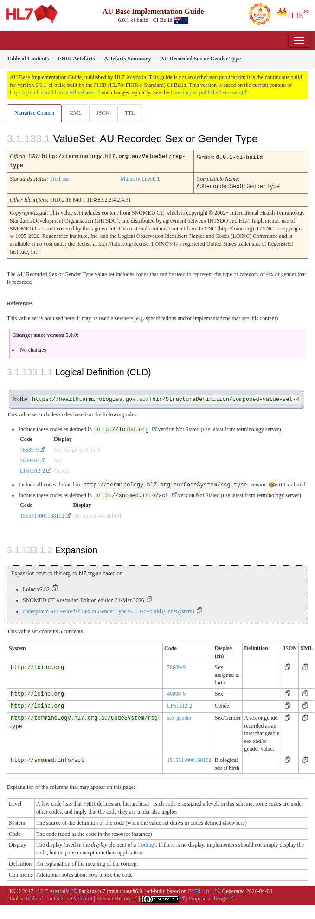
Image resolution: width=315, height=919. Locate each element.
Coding (145, 843)
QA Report (80, 897)
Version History (114, 897)
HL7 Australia (54, 889)
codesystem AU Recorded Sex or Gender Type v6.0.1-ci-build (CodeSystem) (108, 610)
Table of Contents (44, 897)
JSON (103, 113)
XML (75, 113)
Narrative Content (34, 113)
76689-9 (29, 448)
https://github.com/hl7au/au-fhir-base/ (52, 92)
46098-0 (29, 459)
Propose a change (207, 897)
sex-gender (179, 716)
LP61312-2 (32, 469)
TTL (130, 113)
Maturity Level (137, 178)
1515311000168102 (42, 514)
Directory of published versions (206, 92)
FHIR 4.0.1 (200, 889)
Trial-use (60, 178)
